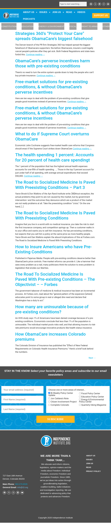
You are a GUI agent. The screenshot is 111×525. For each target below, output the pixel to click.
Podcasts (29, 19)
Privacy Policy (93, 474)
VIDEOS (81, 12)
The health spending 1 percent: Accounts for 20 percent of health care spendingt (54, 157)
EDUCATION (27, 26)
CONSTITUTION (9, 26)
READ (71, 12)
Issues (45, 12)
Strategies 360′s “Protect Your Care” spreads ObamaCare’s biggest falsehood (54, 36)
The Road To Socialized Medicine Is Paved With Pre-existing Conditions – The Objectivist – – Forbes (55, 279)
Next (92, 358)
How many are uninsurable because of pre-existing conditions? (51, 309)
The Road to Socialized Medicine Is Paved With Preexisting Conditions (55, 215)
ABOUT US (30, 12)
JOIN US (58, 12)
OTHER (106, 26)
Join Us (89, 466)
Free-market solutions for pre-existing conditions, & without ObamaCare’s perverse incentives (51, 87)
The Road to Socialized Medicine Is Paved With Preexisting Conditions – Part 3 (55, 185)
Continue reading (35, 55)
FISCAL (73, 26)
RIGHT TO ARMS (89, 26)
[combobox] (72, 4)
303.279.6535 (21, 486)
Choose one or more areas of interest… (66, 390)
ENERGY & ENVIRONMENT (51, 26)
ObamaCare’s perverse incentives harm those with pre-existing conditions (52, 63)
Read (88, 470)
